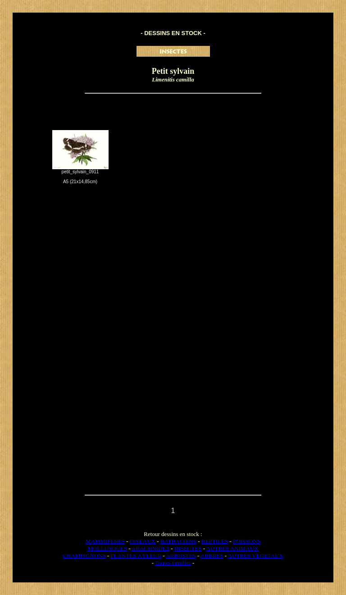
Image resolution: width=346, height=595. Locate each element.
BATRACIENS (178, 541)
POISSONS (246, 541)
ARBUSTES (181, 555)
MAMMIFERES (105, 541)
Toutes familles (173, 562)
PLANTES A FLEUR (135, 555)
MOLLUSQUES (107, 548)
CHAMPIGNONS (84, 555)
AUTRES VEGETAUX (255, 555)
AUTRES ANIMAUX (232, 548)
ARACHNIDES (150, 548)
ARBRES (211, 555)
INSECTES (188, 548)
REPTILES (214, 541)
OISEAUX (142, 541)
